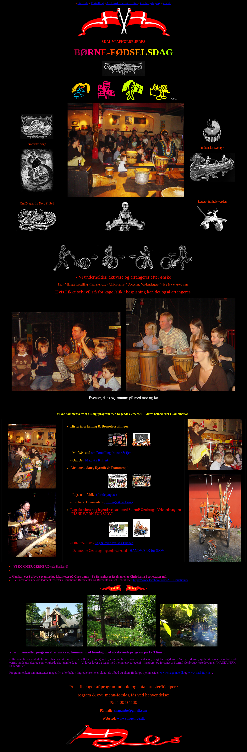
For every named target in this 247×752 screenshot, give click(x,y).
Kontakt (167, 3)
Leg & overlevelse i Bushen (114, 543)
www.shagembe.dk (172, 672)
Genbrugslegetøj (150, 3)
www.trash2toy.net (199, 672)
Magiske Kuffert (96, 460)
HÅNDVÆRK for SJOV (147, 551)
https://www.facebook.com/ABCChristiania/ (160, 580)
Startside (83, 3)
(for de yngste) (106, 495)
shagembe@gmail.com (130, 710)
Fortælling (97, 3)
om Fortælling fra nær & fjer (111, 453)
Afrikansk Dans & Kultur (122, 3)
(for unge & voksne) (118, 502)
